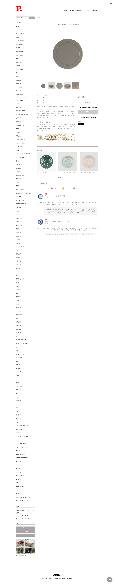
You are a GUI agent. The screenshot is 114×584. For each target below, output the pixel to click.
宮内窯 (18, 275)
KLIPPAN (18, 207)
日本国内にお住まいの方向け (88, 117)
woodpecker (19, 429)
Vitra (17, 407)
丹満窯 (18, 382)
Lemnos (18, 239)
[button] (80, 10)
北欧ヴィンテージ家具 (22, 447)
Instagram (25, 531)
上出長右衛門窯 (20, 189)
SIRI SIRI (18, 365)
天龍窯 (18, 393)
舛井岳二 (18, 261)
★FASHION (19, 465)
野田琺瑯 (18, 307)
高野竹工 (18, 375)
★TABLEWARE (20, 450)
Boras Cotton (19, 55)
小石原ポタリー (20, 218)
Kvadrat (18, 211)
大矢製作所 (19, 314)
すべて (42, 188)
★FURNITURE (20, 486)
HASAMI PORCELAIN (22, 114)
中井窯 (18, 293)
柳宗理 (18, 432)
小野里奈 (18, 325)
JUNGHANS (19, 164)
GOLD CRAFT (20, 103)
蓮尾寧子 (18, 118)
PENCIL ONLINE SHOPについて (25, 510)
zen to (17, 440)
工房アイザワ (19, 225)
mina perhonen (20, 272)
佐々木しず (19, 347)
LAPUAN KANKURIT (21, 236)
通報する (80, 121)
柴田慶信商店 (19, 357)
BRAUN (18, 48)
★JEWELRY (19, 472)
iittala (17, 128)
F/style (17, 73)
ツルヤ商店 (19, 386)
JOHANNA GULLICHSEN (23, 154)
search (32, 17)
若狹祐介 (18, 418)
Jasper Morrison (20, 143)
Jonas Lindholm (20, 157)
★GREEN (18, 479)
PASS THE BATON (21, 340)
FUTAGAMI (19, 87)
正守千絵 (18, 257)
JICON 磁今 (19, 146)
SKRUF (18, 368)
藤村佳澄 (18, 83)
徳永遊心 (18, 400)
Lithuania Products (21, 247)
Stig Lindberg (19, 372)
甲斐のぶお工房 (20, 175)
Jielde (17, 150)
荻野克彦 (18, 322)
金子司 (18, 186)
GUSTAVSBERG (20, 111)
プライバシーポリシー (22, 515)
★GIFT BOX (19, 493)
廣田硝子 (18, 121)
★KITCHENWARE (21, 454)
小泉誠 (18, 221)
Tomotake (18, 404)
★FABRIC (18, 468)
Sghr (17, 350)
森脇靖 (18, 286)
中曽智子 (18, 297)
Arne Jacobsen (20, 33)
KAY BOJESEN (20, 200)
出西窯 (18, 361)
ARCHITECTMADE (21, 30)
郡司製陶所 (19, 107)
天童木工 (18, 390)
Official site (25, 528)
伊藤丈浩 (18, 136)
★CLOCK (18, 461)
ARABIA (18, 26)
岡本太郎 (18, 318)
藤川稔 (18, 76)
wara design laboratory (22, 425)
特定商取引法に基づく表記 (23, 518)
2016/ (17, 300)
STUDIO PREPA (20, 354)
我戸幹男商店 (19, 94)
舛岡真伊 (18, 264)
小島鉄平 (18, 232)
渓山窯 (18, 214)
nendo (17, 304)
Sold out (88, 111)
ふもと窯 (18, 90)
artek (17, 37)
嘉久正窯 (18, 179)
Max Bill (18, 268)
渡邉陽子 (18, 415)
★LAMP (18, 490)
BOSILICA (19, 58)
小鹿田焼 (18, 332)
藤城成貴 (18, 80)
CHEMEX (18, 62)
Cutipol (18, 65)
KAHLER (18, 168)
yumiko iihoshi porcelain (22, 436)
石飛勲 (18, 132)
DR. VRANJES (20, 69)
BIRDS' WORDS (20, 44)
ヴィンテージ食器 (21, 443)
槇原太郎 (18, 254)
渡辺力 (18, 422)
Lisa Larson (19, 243)
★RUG (18, 483)
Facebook (25, 535)
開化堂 (18, 171)
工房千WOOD (19, 229)
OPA (17, 336)
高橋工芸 (18, 379)
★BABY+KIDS (20, 475)
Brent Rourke (19, 51)
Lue (17, 250)
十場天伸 (18, 161)
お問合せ (18, 513)
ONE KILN (19, 329)
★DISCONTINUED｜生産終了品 (25, 497)
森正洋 (18, 282)
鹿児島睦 (18, 182)
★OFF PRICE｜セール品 (23, 500)
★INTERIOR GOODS (22, 458)
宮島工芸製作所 (20, 279)
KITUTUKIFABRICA (21, 204)
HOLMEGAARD (20, 125)
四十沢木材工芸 (20, 40)
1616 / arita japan (20, 139)
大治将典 (18, 311)
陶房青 (18, 397)
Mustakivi (18, 289)
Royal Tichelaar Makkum (22, 343)
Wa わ (17, 411)
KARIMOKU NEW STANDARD (24, 193)
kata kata (18, 196)
